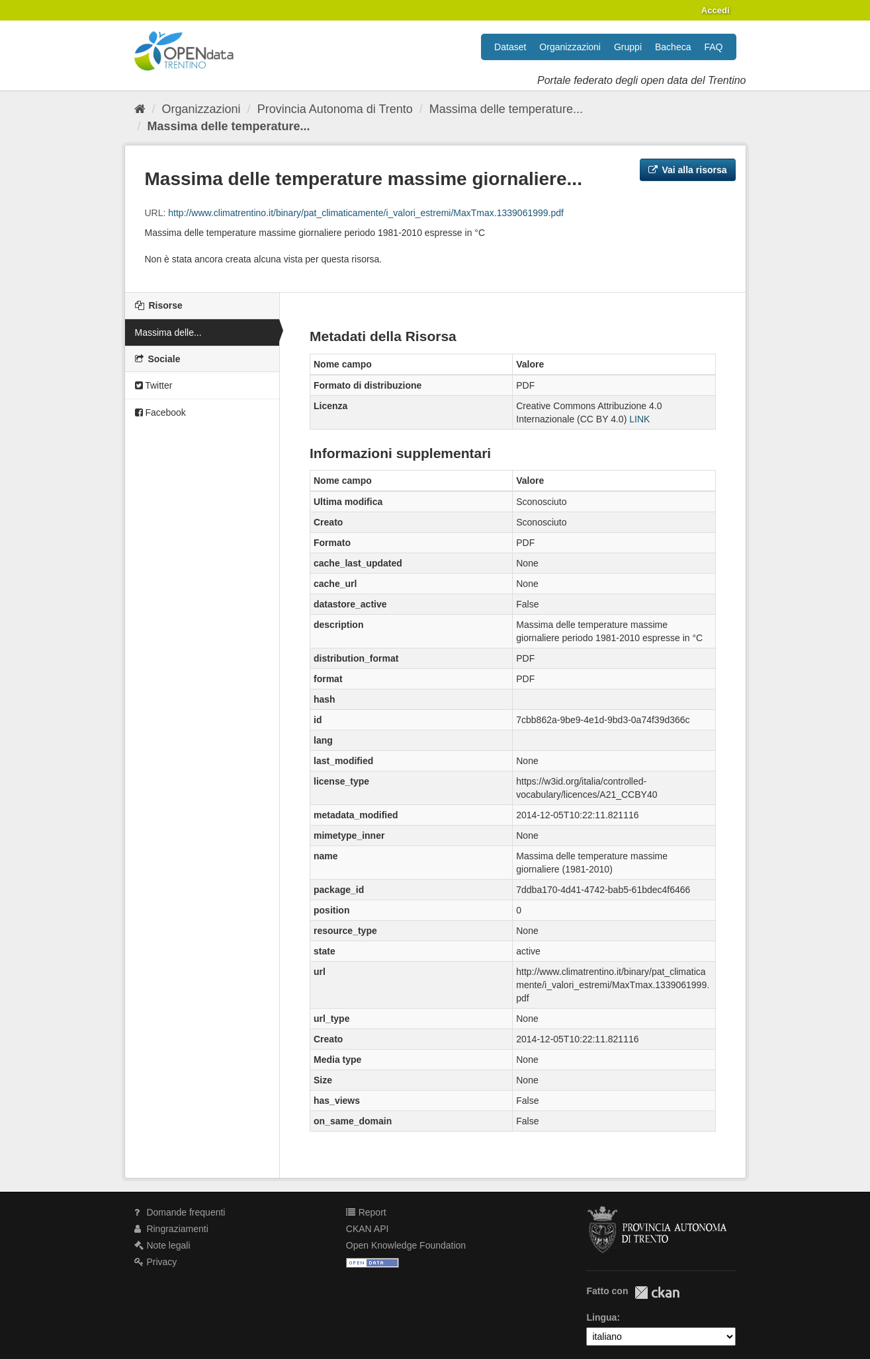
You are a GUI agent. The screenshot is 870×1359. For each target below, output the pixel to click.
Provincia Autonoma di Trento (335, 109)
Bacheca (673, 47)
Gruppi (628, 47)
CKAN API (367, 1228)
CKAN (656, 1293)
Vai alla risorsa (687, 170)
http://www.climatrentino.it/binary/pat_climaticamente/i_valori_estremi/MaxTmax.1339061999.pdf (366, 213)
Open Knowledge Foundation (406, 1245)
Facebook (160, 412)
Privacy (155, 1262)
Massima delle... (168, 332)
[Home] (140, 109)
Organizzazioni (570, 47)
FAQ (713, 47)
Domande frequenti (180, 1212)
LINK (639, 419)
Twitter (154, 385)
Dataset (510, 47)
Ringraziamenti (171, 1228)
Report (366, 1212)
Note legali (162, 1245)
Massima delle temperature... (506, 109)
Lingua (601, 1317)
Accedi (715, 10)
